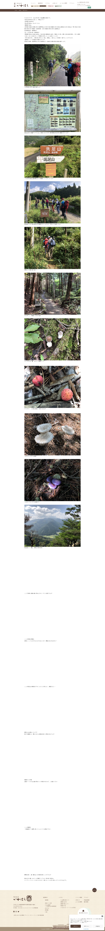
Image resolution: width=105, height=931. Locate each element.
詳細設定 (98, 926)
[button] (102, 916)
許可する (76, 926)
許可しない (86, 926)
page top (94, 890)
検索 (89, 7)
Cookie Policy (86, 928)
